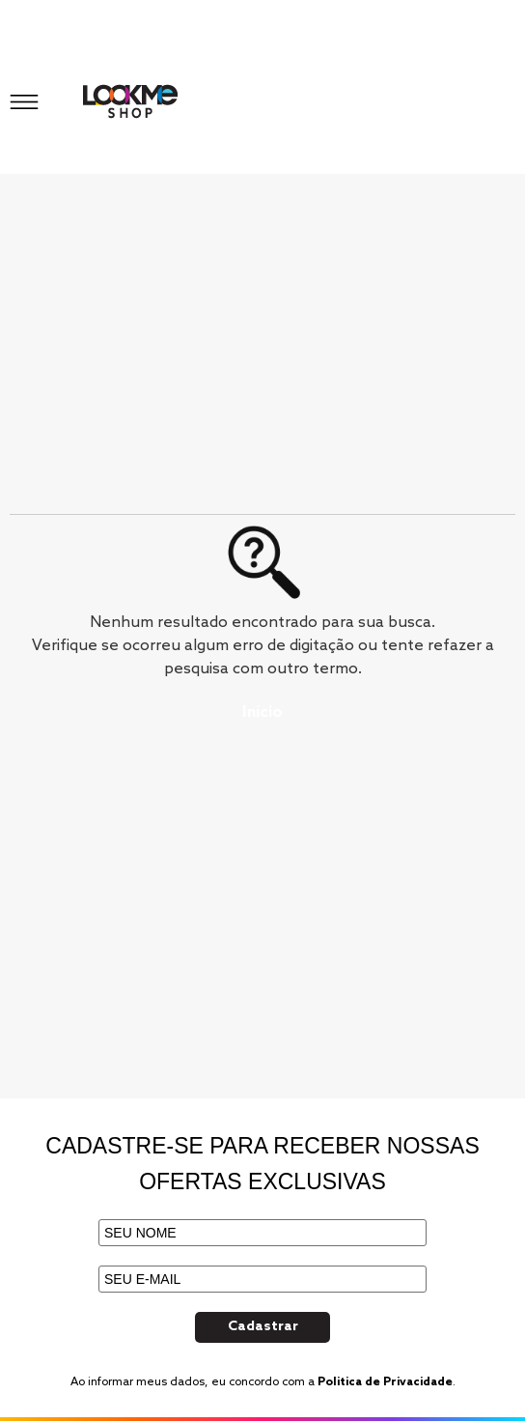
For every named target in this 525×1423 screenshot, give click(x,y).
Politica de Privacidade (385, 1382)
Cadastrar (263, 1327)
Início (262, 712)
